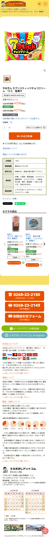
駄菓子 (9, 9)
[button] (5, 244)
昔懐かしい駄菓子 (20, 9)
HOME (3, 9)
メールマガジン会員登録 (26, 328)
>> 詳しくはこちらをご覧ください (15, 373)
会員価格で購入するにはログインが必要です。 (22, 118)
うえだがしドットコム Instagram (27, 335)
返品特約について (10, 148)
